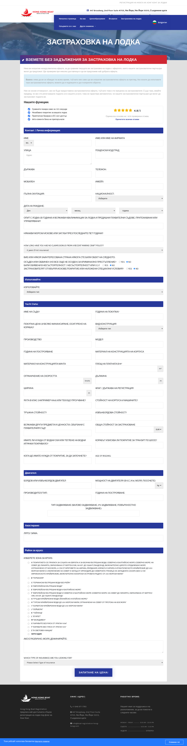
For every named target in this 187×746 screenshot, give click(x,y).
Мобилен (29, 181)
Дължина (101, 376)
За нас (83, 19)
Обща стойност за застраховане (115, 424)
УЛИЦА (27, 150)
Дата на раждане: (34, 206)
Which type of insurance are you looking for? (48, 658)
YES (121, 262)
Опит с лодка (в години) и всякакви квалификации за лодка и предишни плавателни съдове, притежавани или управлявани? (90, 219)
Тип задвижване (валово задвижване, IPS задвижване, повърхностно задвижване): (93, 507)
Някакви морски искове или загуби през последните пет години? (63, 233)
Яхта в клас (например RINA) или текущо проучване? (55, 400)
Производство (33, 339)
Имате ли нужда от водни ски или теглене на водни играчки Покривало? (55, 442)
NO (128, 262)
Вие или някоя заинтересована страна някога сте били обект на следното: (69, 257)
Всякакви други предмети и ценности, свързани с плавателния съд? (54, 426)
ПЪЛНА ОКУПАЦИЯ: (34, 193)
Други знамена (87, 26)
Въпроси (113, 19)
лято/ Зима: (31, 533)
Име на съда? (32, 311)
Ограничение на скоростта (40, 376)
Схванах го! (174, 742)
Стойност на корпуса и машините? (116, 400)
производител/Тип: (35, 492)
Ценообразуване (97, 19)
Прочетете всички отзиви (127, 119)
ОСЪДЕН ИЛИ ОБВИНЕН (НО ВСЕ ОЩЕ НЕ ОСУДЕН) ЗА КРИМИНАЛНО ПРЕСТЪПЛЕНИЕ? (77, 262)
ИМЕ (26, 138)
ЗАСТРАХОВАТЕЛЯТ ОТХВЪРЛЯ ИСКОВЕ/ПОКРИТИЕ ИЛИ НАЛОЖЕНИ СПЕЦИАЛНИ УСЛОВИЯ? (81, 268)
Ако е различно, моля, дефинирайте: (45, 638)
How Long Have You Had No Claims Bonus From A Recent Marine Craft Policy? (64, 245)
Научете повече (42, 741)
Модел (99, 339)
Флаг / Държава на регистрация (114, 388)
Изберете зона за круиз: (38, 558)
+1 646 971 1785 (79, 706)
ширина (28, 388)
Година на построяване (38, 351)
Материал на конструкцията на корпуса (119, 351)
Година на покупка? (107, 311)
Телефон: (100, 169)
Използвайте (32, 287)
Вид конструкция (105, 324)
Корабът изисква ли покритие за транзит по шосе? (126, 440)
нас (67, 26)
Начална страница (67, 19)
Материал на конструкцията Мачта (45, 363)
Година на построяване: (110, 492)
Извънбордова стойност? (111, 412)
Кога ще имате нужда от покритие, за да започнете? (55, 455)
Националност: (104, 193)
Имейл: (99, 181)
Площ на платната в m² (108, 363)
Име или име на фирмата (110, 138)
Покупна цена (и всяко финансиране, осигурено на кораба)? (55, 326)
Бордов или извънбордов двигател (45, 480)
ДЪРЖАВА (29, 169)
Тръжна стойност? (35, 412)
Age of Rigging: (103, 455)
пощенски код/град (107, 150)
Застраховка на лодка (131, 19)
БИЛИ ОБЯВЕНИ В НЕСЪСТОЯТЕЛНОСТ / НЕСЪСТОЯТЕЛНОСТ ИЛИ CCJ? (69, 265)
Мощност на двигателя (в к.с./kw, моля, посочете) (125, 480)
